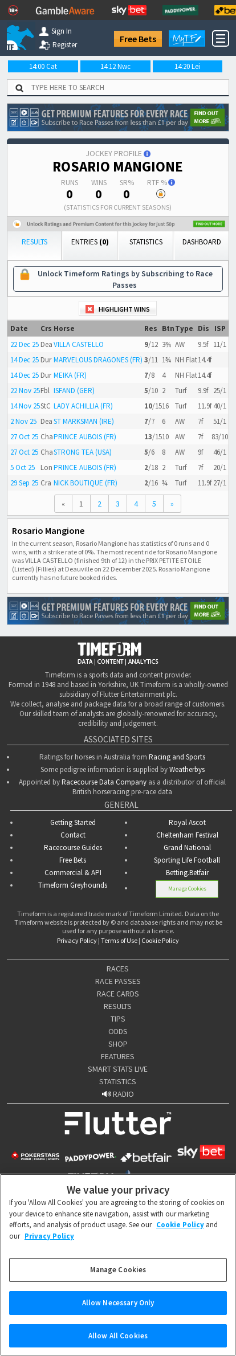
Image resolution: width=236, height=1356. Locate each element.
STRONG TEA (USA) (83, 452)
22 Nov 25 (25, 390)
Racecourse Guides (73, 847)
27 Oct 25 (24, 437)
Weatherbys (187, 769)
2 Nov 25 (23, 421)
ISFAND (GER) (74, 390)
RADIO (118, 1094)
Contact (73, 835)
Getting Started (73, 822)
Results (34, 242)
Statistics (145, 242)
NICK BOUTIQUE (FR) (85, 483)
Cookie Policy (160, 940)
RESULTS (118, 1006)
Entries (90, 242)
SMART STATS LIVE (118, 1069)
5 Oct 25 (22, 467)
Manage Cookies (187, 888)
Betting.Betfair (187, 872)
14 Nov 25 (25, 406)
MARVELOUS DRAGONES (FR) (98, 360)
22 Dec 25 (24, 344)
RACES (118, 968)
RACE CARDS (118, 994)
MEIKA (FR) (70, 375)
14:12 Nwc (115, 66)
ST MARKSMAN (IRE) (84, 421)
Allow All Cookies (118, 1343)
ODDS (118, 1031)
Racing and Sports (177, 757)
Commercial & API (72, 872)
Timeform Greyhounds (72, 885)
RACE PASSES (118, 981)
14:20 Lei (187, 66)
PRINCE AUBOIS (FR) (85, 437)
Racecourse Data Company (104, 782)
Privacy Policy (77, 940)
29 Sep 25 (24, 483)
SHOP (118, 1044)
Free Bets (138, 38)
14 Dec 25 (24, 360)
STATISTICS (117, 1081)
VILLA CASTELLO (79, 344)
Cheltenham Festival (187, 835)
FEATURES (118, 1056)
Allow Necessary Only (118, 1310)
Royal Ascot (187, 822)
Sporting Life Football (187, 860)
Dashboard (201, 242)
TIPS (118, 1019)
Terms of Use (119, 940)
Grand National (187, 847)
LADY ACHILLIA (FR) (83, 406)
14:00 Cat (43, 66)
